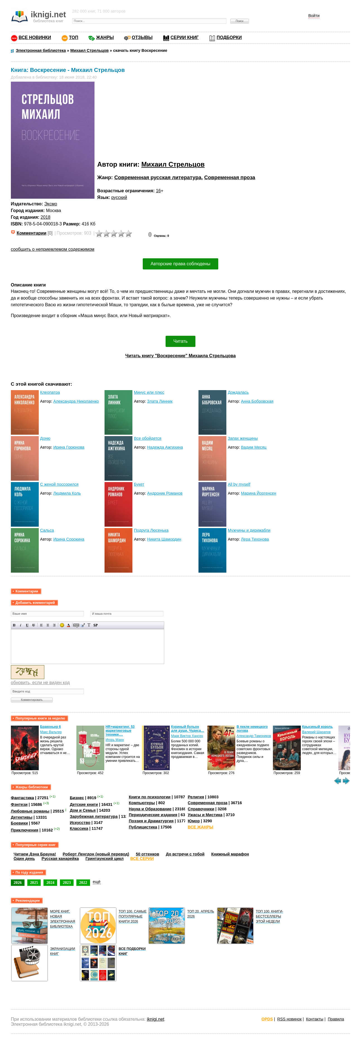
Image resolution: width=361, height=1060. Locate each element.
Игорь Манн (115, 740)
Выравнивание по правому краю (54, 625)
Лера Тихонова (255, 539)
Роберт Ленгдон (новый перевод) (96, 854)
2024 (50, 882)
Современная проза (229, 177)
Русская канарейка (60, 858)
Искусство (80, 822)
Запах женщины (243, 438)
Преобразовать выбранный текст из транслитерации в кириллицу (89, 625)
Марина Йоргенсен (259, 493)
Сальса (47, 530)
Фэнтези (19, 804)
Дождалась (238, 392)
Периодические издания (153, 815)
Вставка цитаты (82, 625)
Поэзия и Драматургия (151, 821)
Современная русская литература (157, 177)
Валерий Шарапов (316, 732)
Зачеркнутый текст (33, 625)
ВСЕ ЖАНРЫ (200, 827)
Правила (336, 1019)
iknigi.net (155, 1019)
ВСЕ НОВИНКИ (35, 37)
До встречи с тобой (185, 854)
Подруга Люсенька (151, 530)
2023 (67, 882)
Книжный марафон (230, 854)
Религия (196, 797)
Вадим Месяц (253, 447)
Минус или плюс (149, 392)
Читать (180, 341)
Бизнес (77, 797)
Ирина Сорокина (68, 539)
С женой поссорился (59, 484)
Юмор (194, 821)
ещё (97, 881)
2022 (83, 882)
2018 (45, 217)
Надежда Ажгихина (165, 447)
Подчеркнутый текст (27, 625)
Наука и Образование (150, 809)
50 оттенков (147, 854)
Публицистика (143, 827)
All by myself (239, 484)
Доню (45, 438)
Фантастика (22, 797)
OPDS (267, 1019)
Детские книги (84, 804)
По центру (48, 625)
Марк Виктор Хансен (187, 736)
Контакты (314, 1019)
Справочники (201, 809)
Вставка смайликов (62, 625)
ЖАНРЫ (105, 37)
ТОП (73, 37)
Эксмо (50, 203)
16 (158, 190)
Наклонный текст (21, 625)
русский (119, 197)
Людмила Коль (67, 493)
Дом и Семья (83, 810)
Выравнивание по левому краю (41, 625)
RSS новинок (289, 1019)
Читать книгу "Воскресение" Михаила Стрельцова (180, 355)
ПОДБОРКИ (229, 37)
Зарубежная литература (93, 816)
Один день (24, 858)
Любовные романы (30, 811)
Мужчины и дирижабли (249, 530)
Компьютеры (142, 803)
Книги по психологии (150, 797)
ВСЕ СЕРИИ (142, 858)
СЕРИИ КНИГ (185, 37)
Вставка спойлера (95, 625)
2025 (34, 882)
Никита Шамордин (164, 539)
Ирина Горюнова (68, 447)
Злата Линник (160, 401)
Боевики (19, 823)
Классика (79, 828)
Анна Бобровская (257, 401)
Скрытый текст (76, 625)
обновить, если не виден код (40, 682)
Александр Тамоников (254, 736)
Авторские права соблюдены (180, 263)
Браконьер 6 (50, 727)
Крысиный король (317, 727)
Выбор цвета (68, 625)
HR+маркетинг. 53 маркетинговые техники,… (120, 730)
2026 (18, 882)
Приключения (24, 830)
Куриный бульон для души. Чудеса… (187, 729)
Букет (139, 484)
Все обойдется (147, 438)
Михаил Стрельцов (173, 164)
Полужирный (14, 625)
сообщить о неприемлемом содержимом (53, 249)
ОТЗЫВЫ (142, 37)
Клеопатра (50, 392)
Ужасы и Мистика (205, 815)
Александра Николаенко (76, 401)
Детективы (22, 817)
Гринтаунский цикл (105, 858)
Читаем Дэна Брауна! (35, 854)
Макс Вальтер (51, 732)
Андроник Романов (165, 493)
